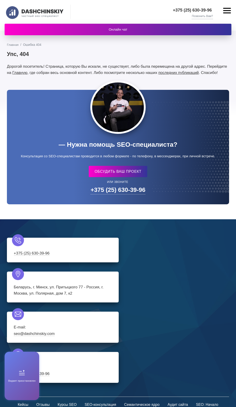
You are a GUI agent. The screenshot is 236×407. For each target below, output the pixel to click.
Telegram (118, 360)
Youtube (131, 360)
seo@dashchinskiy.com (34, 301)
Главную (20, 73)
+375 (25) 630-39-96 (194, 10)
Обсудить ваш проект (118, 172)
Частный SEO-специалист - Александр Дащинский (36, 12)
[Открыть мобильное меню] (226, 11)
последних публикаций (179, 73)
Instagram (104, 360)
